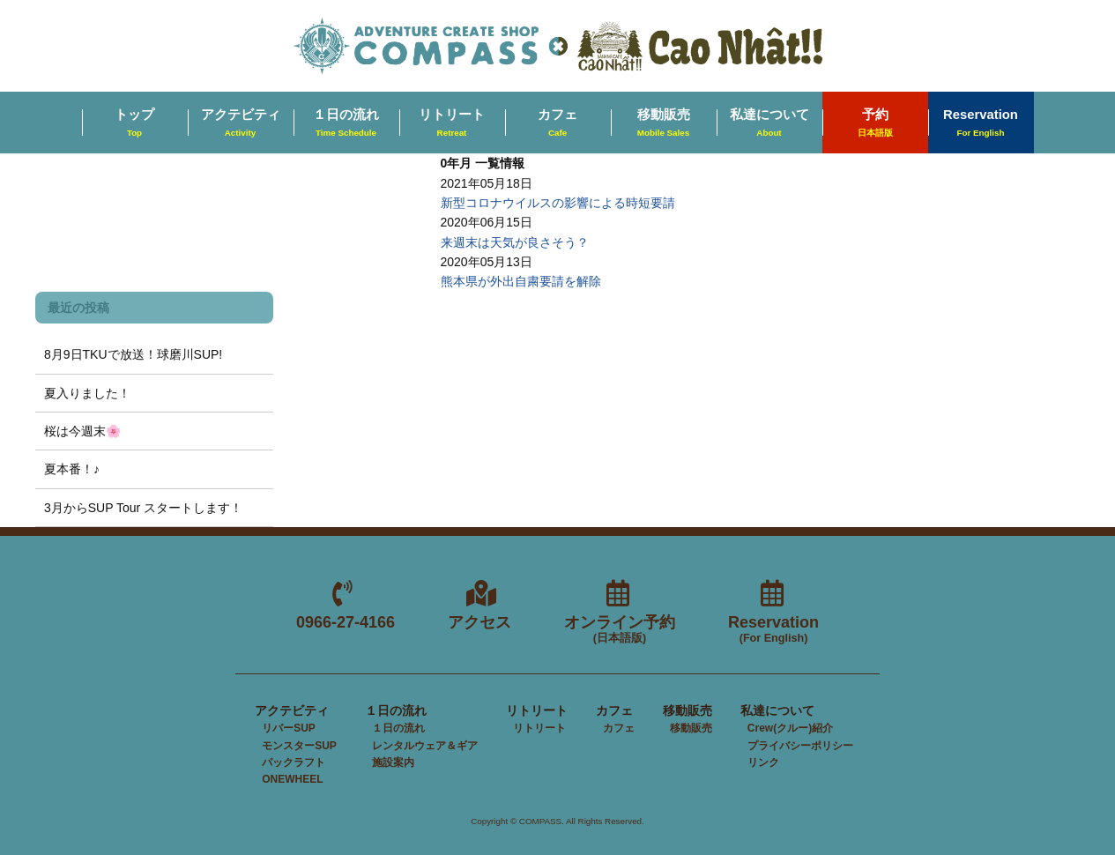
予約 (875, 123)
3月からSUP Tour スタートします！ (143, 508)
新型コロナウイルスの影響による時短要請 (558, 203)
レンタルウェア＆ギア (425, 746)
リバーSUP (289, 728)
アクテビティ (240, 123)
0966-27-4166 (345, 622)
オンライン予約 (619, 629)
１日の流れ (346, 123)
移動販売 (663, 123)
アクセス (479, 622)
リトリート (452, 123)
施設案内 (393, 762)
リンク (763, 762)
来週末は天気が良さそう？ (515, 242)
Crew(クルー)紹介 (790, 728)
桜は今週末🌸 (82, 431)
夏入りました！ (87, 393)
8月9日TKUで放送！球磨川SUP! (133, 354)
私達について (769, 123)
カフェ (557, 123)
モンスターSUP (299, 746)
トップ (134, 123)
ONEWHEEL (292, 779)
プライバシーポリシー (800, 746)
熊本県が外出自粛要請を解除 (521, 281)
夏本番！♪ (72, 469)
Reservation (980, 123)
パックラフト (293, 762)
